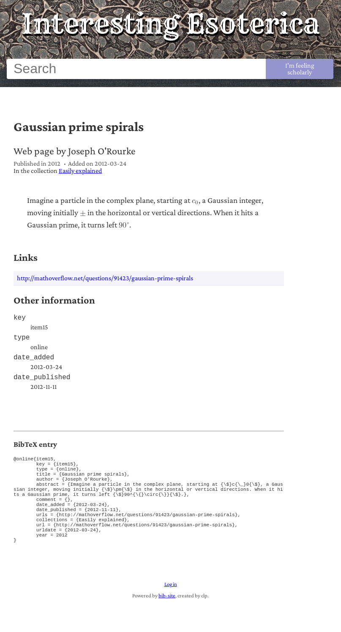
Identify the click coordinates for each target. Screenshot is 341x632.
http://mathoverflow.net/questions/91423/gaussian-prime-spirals (105, 278)
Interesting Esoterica (170, 24)
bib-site (166, 624)
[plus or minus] (83, 212)
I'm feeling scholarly (299, 69)
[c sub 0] (195, 200)
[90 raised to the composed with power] (124, 225)
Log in (170, 613)
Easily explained (80, 170)
